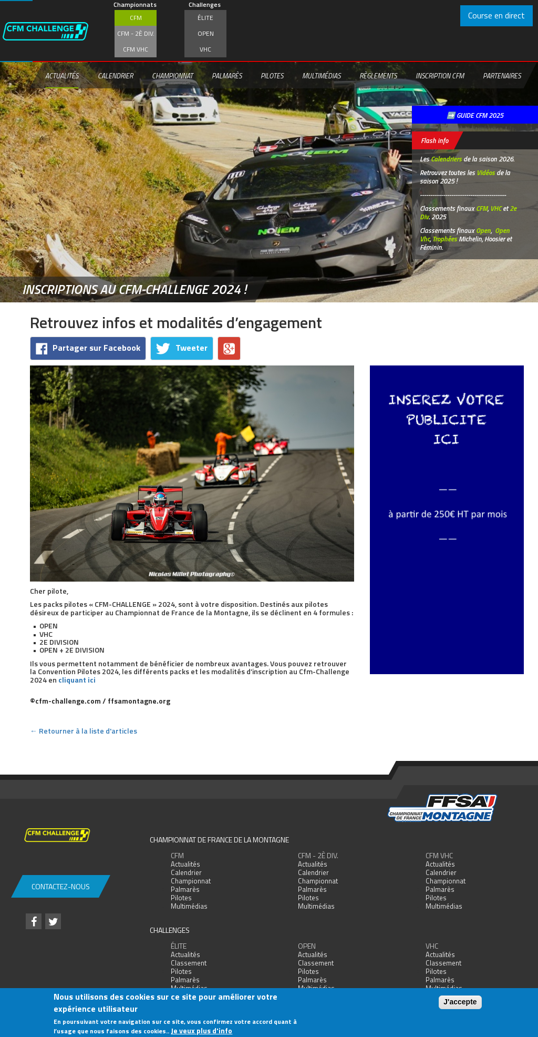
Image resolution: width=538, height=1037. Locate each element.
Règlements (378, 75)
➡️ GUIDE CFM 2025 (475, 115)
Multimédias (321, 75)
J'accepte (460, 1002)
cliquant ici (77, 679)
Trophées (444, 238)
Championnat (172, 75)
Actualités (61, 75)
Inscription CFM (440, 75)
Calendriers (446, 159)
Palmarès (227, 75)
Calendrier (115, 75)
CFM (136, 18)
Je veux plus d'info (201, 1030)
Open (206, 33)
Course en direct (496, 15)
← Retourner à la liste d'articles (83, 730)
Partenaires (502, 75)
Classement (188, 963)
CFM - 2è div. (135, 33)
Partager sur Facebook (88, 347)
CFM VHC (135, 49)
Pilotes (272, 75)
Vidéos (486, 172)
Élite (205, 18)
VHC (205, 49)
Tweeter (182, 347)
